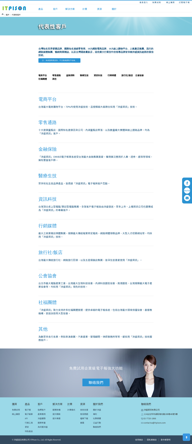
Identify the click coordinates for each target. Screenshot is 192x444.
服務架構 (56, 409)
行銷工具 (29, 422)
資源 (99, 8)
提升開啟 (56, 414)
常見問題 (84, 414)
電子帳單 (29, 414)
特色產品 (29, 431)
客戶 (55, 8)
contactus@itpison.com (153, 422)
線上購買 (170, 2)
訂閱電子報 (184, 2)
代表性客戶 (16, 14)
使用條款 (139, 440)
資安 (27, 426)
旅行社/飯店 (127, 75)
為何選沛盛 (43, 426)
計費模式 (71, 409)
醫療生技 (84, 75)
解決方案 (70, 8)
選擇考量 (42, 422)
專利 (95, 414)
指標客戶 (42, 409)
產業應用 (42, 414)
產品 (40, 8)
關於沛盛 (97, 409)
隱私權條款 (152, 440)
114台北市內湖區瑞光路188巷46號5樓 (159, 414)
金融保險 (70, 75)
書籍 (82, 422)
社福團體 (42, 78)
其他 (54, 78)
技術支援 (84, 409)
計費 (84, 8)
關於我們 (98, 404)
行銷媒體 (112, 75)
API (26, 418)
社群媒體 (97, 418)
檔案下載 (84, 418)
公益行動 (97, 422)
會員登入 (143, 2)
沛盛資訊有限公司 (150, 409)
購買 (14, 404)
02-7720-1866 (148, 418)
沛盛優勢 (42, 418)
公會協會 (139, 75)
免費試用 (156, 2)
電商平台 (42, 75)
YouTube (187, 190)
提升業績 (56, 418)
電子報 (28, 409)
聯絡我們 (97, 426)
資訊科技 (98, 75)
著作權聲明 (166, 440)
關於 (114, 8)
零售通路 (56, 75)
